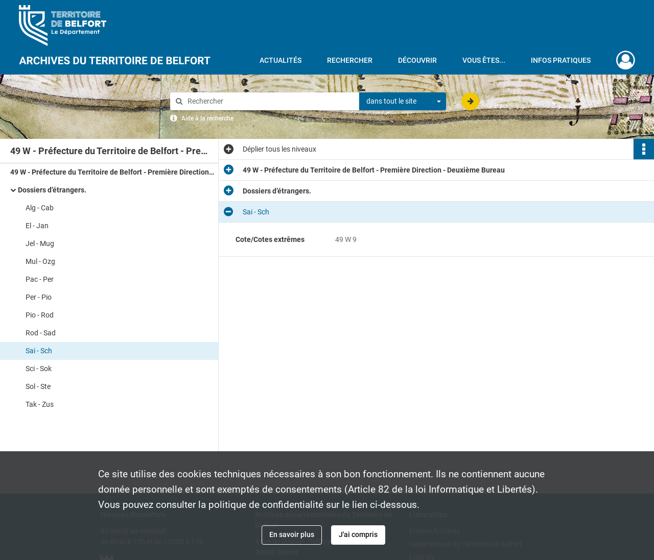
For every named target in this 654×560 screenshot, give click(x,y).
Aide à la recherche (207, 118)
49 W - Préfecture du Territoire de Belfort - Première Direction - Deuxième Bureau (112, 172)
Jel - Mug (40, 243)
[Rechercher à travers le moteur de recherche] (270, 101)
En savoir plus (291, 534)
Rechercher (349, 60)
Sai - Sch (39, 351)
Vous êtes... (483, 60)
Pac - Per (40, 279)
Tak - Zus (40, 404)
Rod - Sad (41, 333)
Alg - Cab (40, 208)
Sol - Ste (38, 386)
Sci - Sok (39, 368)
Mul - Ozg (40, 261)
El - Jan (37, 226)
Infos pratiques (561, 60)
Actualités (280, 60)
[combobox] (402, 101)
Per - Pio (39, 297)
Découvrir (417, 60)
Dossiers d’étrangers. (52, 190)
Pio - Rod (40, 315)
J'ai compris (358, 534)
